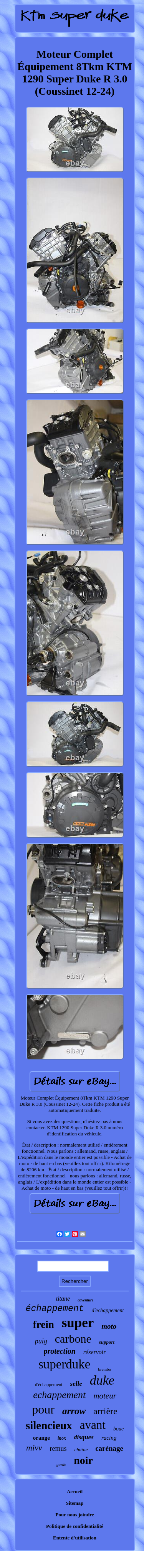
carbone (73, 1338)
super (78, 1322)
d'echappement (107, 1310)
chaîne (81, 1449)
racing (108, 1438)
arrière (105, 1411)
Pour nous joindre (75, 1514)
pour (43, 1409)
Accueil (75, 1491)
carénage (109, 1448)
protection (60, 1351)
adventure (85, 1300)
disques (84, 1437)
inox (62, 1438)
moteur (104, 1395)
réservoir (94, 1352)
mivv (34, 1447)
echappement (59, 1394)
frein (43, 1324)
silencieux (49, 1425)
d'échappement (48, 1384)
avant (93, 1425)
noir (83, 1460)
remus (58, 1448)
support (106, 1342)
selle (76, 1383)
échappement (55, 1309)
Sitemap (75, 1503)
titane (63, 1298)
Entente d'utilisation (74, 1538)
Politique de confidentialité (74, 1526)
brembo (104, 1369)
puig (41, 1341)
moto (108, 1326)
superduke (64, 1364)
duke (102, 1380)
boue (118, 1429)
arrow (74, 1411)
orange (41, 1438)
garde (61, 1464)
